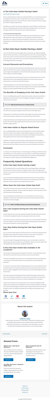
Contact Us (25, 391)
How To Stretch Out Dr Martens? (34, 346)
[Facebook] (5, 297)
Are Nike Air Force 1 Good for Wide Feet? (13, 365)
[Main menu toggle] (45, 3)
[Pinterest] (16, 297)
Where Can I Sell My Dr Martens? (12, 346)
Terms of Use (25, 387)
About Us (25, 386)
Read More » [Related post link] (8, 359)
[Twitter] (11, 297)
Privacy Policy (25, 389)
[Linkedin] (22, 297)
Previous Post (5, 333)
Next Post (45, 333)
